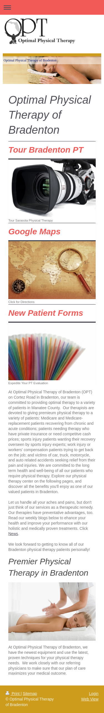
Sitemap (30, 693)
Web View (89, 699)
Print (13, 693)
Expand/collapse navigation (52, 7)
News (13, 533)
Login (93, 693)
